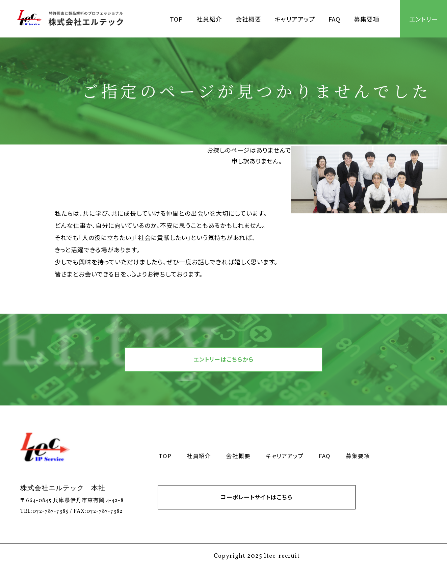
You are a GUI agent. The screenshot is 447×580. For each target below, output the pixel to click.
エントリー (423, 19)
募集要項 (366, 19)
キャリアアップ (295, 19)
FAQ (334, 19)
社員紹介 (209, 19)
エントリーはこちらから (223, 362)
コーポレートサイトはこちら (256, 505)
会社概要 (248, 19)
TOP (176, 19)
